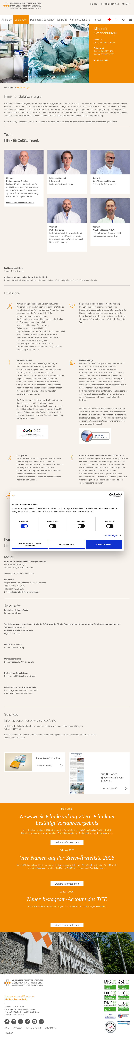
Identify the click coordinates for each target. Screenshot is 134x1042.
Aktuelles (7, 19)
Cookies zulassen (104, 544)
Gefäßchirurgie (22, 87)
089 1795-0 (16, 1012)
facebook (7, 1021)
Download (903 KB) (109, 788)
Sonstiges (70, 76)
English (94, 4)
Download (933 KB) (44, 765)
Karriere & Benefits (80, 19)
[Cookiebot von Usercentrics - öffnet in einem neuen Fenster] (111, 495)
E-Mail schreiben (101, 60)
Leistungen (21, 19)
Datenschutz (50, 1028)
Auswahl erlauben (67, 544)
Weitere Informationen (67, 842)
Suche (116, 19)
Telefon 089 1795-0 (110, 4)
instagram (13, 1021)
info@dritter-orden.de (14, 1014)
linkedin (34, 1021)
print (20, 1021)
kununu (41, 1021)
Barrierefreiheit (33, 1028)
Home (6, 1028)
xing (27, 1021)
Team (12, 76)
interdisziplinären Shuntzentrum (111, 414)
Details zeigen (110, 535)
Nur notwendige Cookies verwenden (30, 544)
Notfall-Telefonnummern (109, 19)
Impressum (17, 1028)
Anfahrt (126, 4)
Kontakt (98, 19)
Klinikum (62, 19)
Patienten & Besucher (42, 19)
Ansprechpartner (123, 19)
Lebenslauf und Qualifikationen (20, 202)
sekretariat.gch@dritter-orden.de (24, 592)
